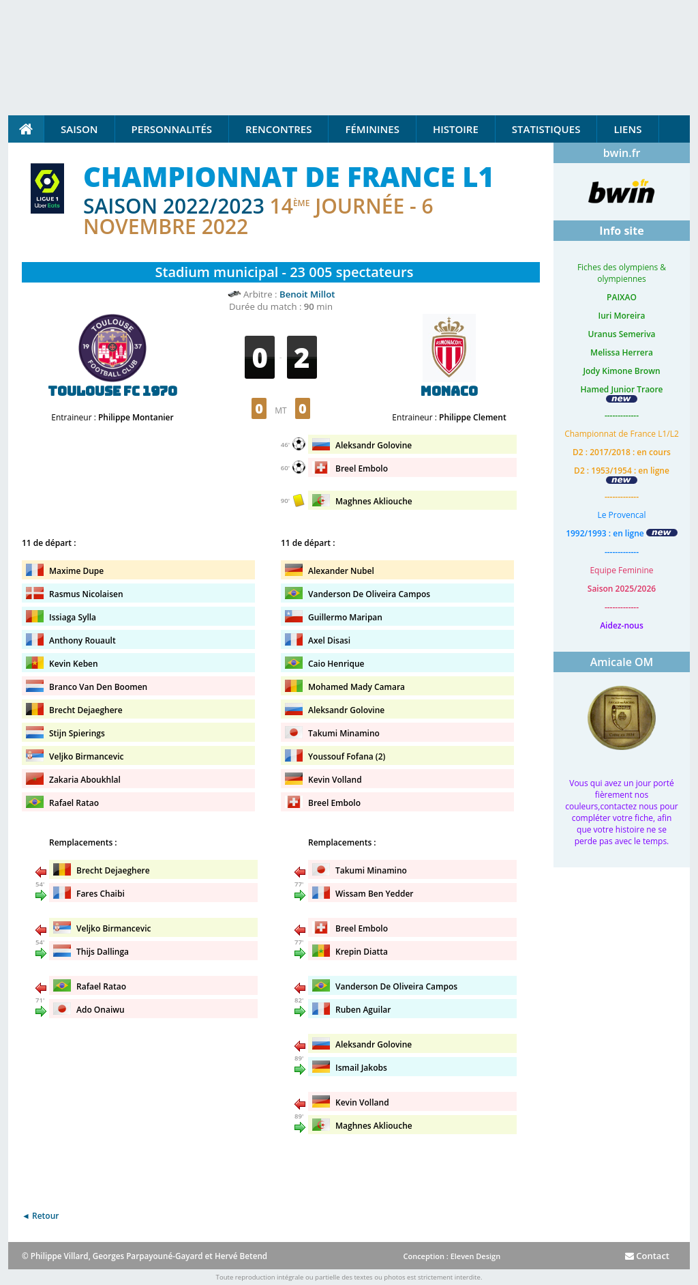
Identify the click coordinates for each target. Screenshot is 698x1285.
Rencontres (278, 129)
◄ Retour (40, 1216)
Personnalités (172, 129)
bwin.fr (622, 152)
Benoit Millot (307, 294)
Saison (79, 129)
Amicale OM (622, 661)
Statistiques (546, 129)
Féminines (372, 129)
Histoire (456, 129)
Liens (627, 129)
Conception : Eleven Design (451, 1256)
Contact (647, 1256)
